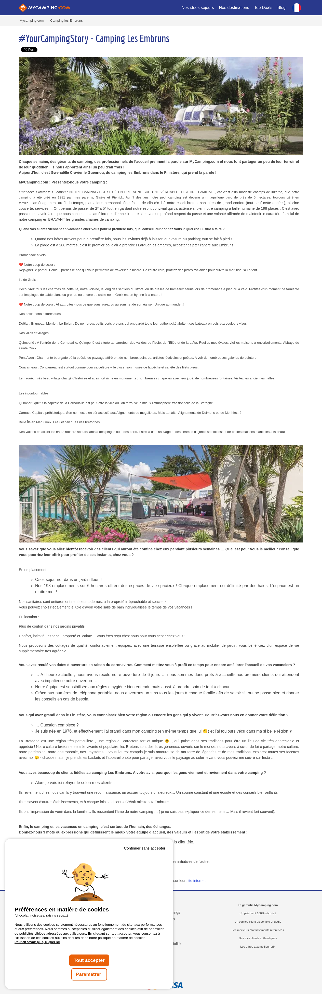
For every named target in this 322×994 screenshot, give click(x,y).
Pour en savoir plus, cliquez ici (37, 942)
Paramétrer (89, 974)
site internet (195, 881)
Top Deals (263, 7)
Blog (281, 7)
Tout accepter (89, 960)
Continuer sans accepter (144, 848)
